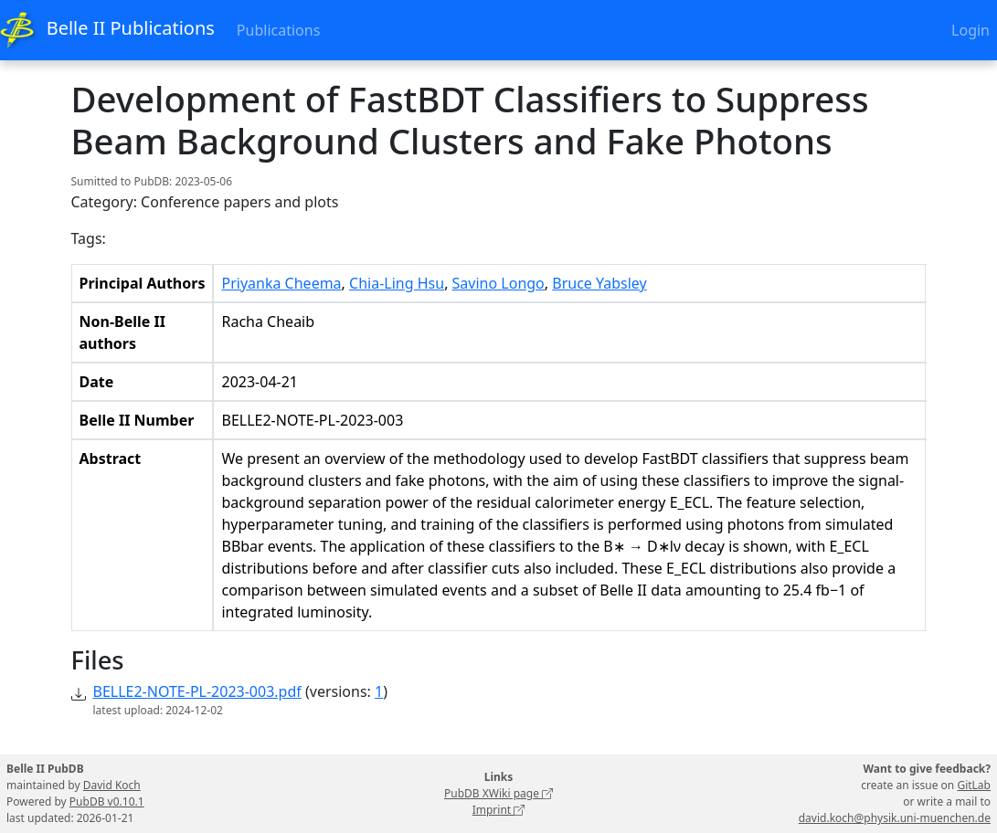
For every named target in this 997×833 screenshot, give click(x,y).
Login (970, 30)
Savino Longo (498, 283)
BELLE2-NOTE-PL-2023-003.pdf (197, 691)
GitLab (974, 785)
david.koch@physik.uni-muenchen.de (895, 818)
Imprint (498, 809)
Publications (278, 30)
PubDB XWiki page (498, 793)
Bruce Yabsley (599, 283)
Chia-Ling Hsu (396, 283)
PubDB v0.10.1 (106, 801)
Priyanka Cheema (281, 283)
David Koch (112, 785)
